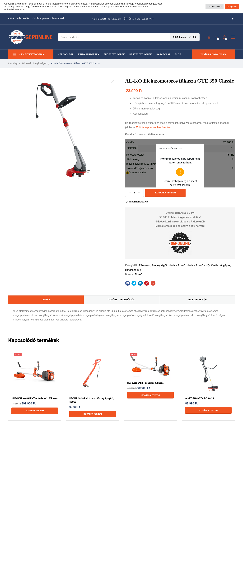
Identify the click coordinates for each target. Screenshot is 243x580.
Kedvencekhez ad (138, 202)
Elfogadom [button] (232, 6)
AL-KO (138, 274)
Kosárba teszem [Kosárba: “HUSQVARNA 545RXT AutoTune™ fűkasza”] (35, 411)
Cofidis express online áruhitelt (153, 127)
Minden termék (133, 270)
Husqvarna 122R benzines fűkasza (145, 383)
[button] (112, 81)
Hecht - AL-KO (177, 265)
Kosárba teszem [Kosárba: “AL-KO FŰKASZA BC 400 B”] (208, 410)
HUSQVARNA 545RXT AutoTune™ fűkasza (34, 398)
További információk (121, 299)
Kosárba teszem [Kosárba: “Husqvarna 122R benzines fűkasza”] (150, 395)
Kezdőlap (12, 63)
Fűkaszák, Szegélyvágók (34, 63)
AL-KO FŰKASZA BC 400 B (199, 398)
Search (195, 37)
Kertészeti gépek (220, 265)
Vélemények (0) (197, 299)
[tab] (46, 299)
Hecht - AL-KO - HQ (198, 265)
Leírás (46, 299)
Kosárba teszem (165, 193)
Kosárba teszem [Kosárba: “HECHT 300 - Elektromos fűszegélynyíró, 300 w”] (93, 414)
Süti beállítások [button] (214, 6)
